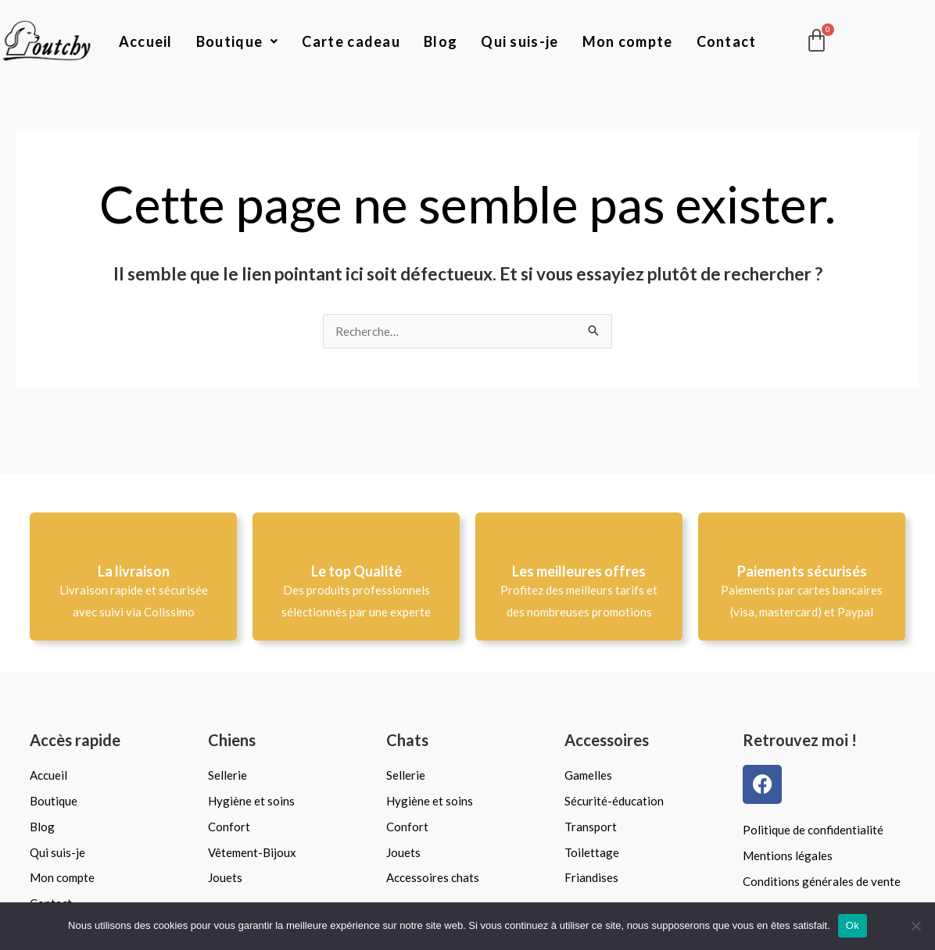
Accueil (146, 41)
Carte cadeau (351, 41)
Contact (727, 41)
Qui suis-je (519, 41)
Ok (852, 925)
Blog (440, 41)
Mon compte (627, 41)
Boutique (237, 41)
